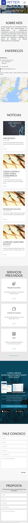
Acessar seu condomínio (14, 406)
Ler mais (5, 148)
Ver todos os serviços (14, 355)
